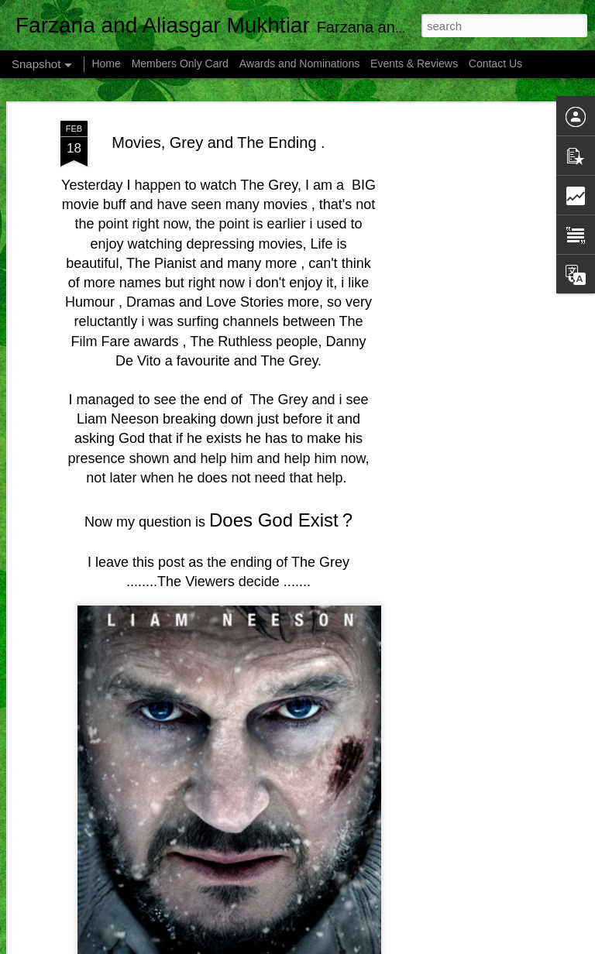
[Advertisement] (461, 337)
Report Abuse (447, 945)
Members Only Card (182, 63)
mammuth (317, 945)
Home (105, 63)
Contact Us (495, 63)
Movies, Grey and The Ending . (218, 115)
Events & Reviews (414, 63)
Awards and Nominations (301, 63)
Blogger (402, 945)
